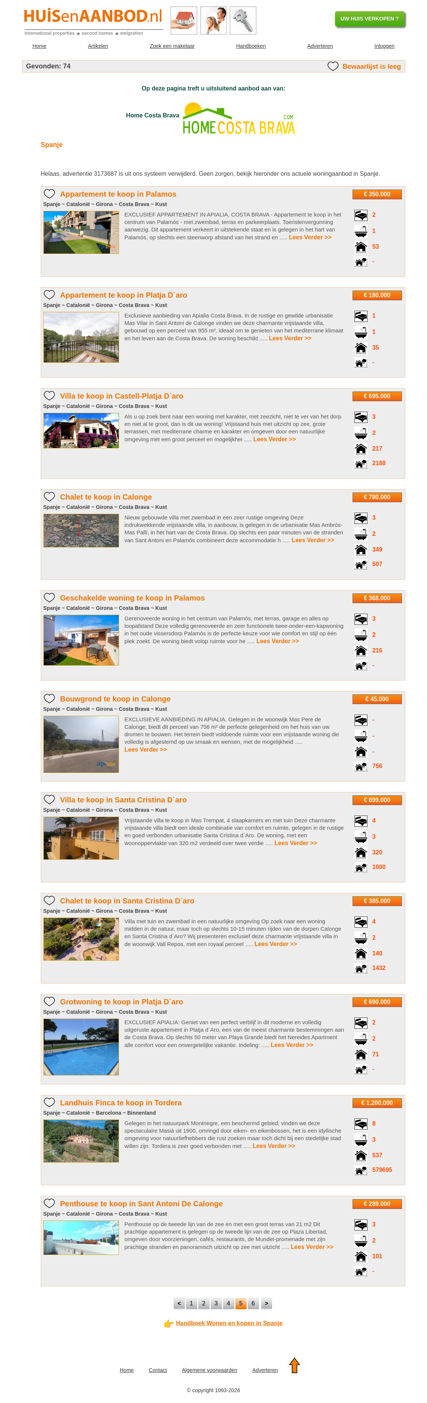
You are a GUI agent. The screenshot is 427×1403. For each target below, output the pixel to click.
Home (39, 46)
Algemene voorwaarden (209, 1370)
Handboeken (251, 46)
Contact (158, 1370)
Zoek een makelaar (172, 46)
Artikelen (98, 46)
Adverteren (320, 46)
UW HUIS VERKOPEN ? (370, 19)
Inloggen (385, 46)
